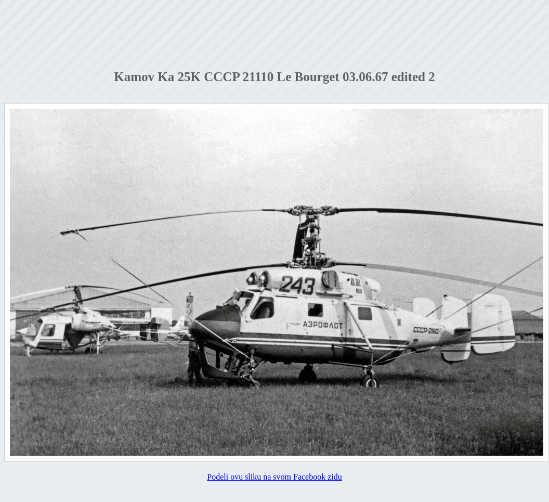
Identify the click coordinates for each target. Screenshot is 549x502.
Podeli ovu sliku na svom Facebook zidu (274, 476)
